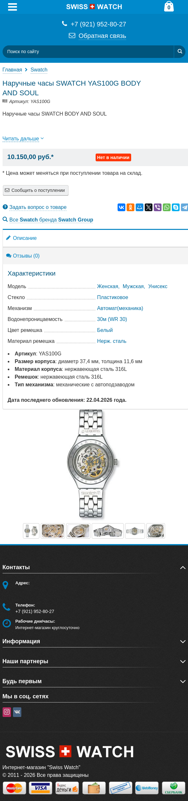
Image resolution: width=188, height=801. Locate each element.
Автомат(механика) (120, 308)
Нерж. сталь (112, 341)
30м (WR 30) (112, 319)
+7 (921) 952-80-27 (94, 23)
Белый (105, 330)
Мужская (133, 286)
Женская (107, 286)
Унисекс (157, 286)
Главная (12, 69)
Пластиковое (112, 297)
